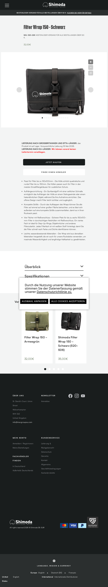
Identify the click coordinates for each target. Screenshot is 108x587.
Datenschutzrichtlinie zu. (54, 292)
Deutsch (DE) (56, 572)
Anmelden (45, 401)
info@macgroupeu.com (22, 422)
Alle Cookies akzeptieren (68, 301)
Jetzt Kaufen (54, 162)
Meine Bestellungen (21, 447)
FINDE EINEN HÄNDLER (53, 172)
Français (72, 572)
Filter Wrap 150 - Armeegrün (35, 339)
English (41, 572)
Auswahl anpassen (34, 301)
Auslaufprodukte (48, 472)
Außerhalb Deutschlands (23, 470)
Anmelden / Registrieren (23, 443)
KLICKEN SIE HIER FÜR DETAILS (79, 13)
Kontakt (44, 460)
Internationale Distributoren (66, 576)
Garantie (45, 456)
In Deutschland (19, 466)
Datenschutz (46, 451)
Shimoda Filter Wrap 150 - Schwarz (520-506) (68, 343)
